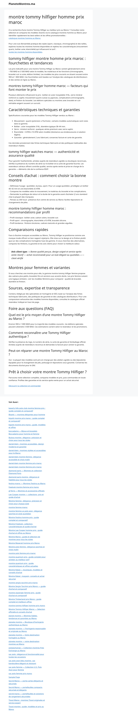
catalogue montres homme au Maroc (25, 38)
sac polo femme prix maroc (20, 673)
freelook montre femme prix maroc (24, 487)
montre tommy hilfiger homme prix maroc (27, 605)
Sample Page (14, 677)
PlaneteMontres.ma (22, 4)
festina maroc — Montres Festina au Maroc (27, 483)
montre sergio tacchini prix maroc (23, 582)
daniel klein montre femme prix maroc (25, 463)
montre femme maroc (18, 507)
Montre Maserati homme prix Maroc (24, 543)
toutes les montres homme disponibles (25, 52)
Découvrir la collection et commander (25, 386)
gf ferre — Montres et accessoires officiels (27, 491)
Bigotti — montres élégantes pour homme (27, 414)
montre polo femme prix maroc (22, 553)
